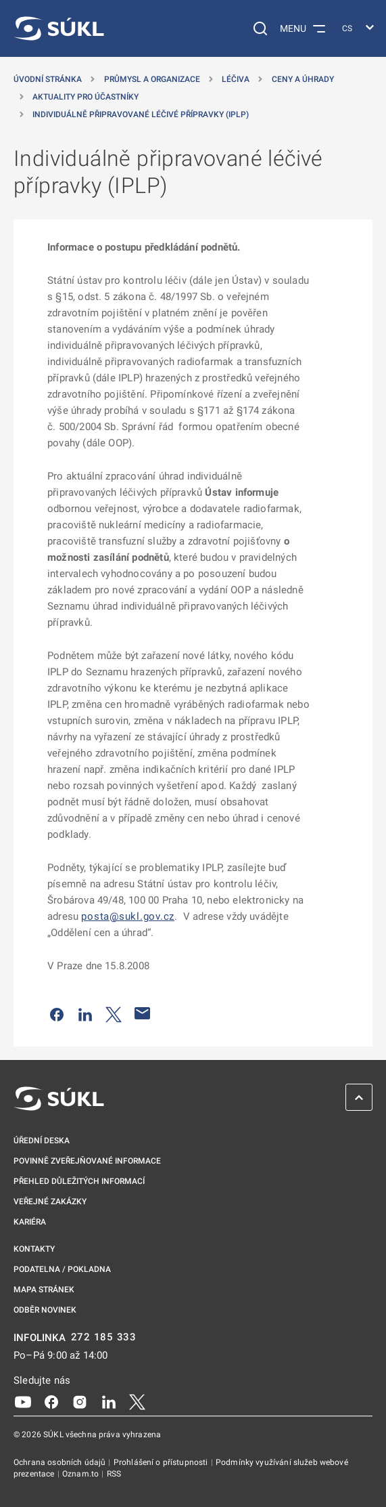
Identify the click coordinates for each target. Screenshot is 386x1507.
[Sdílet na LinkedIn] (85, 1013)
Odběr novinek (45, 1310)
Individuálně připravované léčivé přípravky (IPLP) (140, 114)
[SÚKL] (59, 28)
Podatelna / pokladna (62, 1269)
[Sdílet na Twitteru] (113, 1013)
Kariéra (30, 1222)
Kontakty (34, 1249)
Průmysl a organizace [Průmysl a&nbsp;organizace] (152, 79)
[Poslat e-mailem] (142, 1013)
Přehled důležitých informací (79, 1181)
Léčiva (235, 79)
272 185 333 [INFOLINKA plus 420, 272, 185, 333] (104, 1337)
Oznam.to (81, 1474)
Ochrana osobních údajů (60, 1462)
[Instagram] (79, 1401)
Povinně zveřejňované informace (87, 1161)
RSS (114, 1474)
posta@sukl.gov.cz (127, 916)
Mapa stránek (44, 1289)
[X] (137, 1401)
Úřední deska (42, 1140)
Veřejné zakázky (50, 1201)
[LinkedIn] (108, 1401)
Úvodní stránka (48, 79)
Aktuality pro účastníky (85, 97)
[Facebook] (51, 1401)
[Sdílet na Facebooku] (56, 1013)
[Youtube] (23, 1401)
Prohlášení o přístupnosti (162, 1462)
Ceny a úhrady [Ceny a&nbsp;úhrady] (303, 79)
